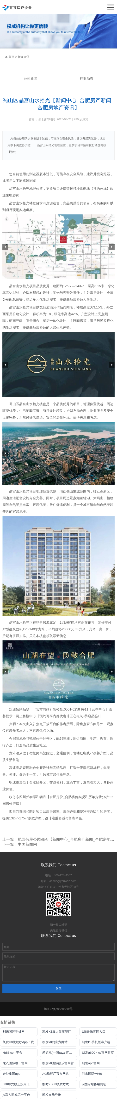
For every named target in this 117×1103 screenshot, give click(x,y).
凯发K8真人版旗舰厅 (56, 1031)
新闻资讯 (23, 57)
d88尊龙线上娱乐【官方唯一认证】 (20, 1084)
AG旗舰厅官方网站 (55, 1073)
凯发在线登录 (51, 1095)
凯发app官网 (91, 1063)
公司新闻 (30, 78)
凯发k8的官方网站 (55, 1042)
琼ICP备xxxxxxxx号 (58, 1009)
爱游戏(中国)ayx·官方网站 (59, 1052)
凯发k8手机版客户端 (96, 1042)
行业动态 (86, 78)
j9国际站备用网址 (94, 1084)
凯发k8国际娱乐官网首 (58, 1063)
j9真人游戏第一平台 (16, 1095)
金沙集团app (11, 1073)
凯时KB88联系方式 (55, 1084)
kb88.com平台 (12, 1052)
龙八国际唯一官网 (15, 1063)
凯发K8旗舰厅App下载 (18, 1042)
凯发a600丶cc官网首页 (98, 1052)
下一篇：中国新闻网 (19, 844)
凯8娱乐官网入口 (93, 1031)
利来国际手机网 (14, 1031)
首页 (11, 57)
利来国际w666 (92, 1073)
